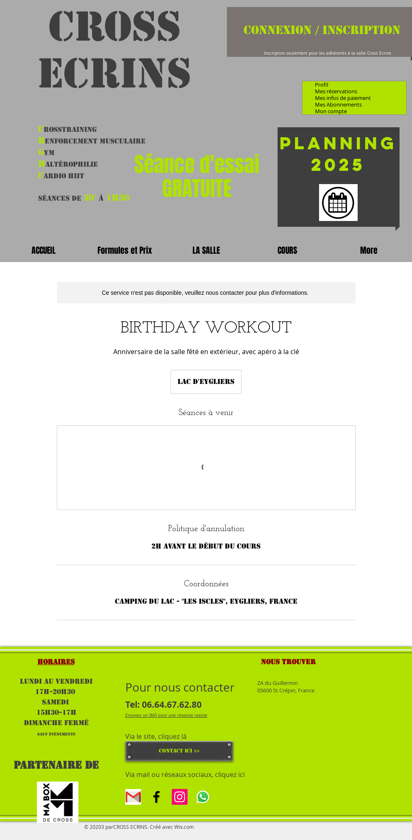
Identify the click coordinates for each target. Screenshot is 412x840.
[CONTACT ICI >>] (179, 751)
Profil (321, 84)
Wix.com (184, 826)
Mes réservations (336, 91)
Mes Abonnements (338, 104)
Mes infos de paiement (343, 98)
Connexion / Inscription (322, 29)
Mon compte (331, 111)
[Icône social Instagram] (180, 797)
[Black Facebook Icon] (156, 797)
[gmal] (133, 797)
